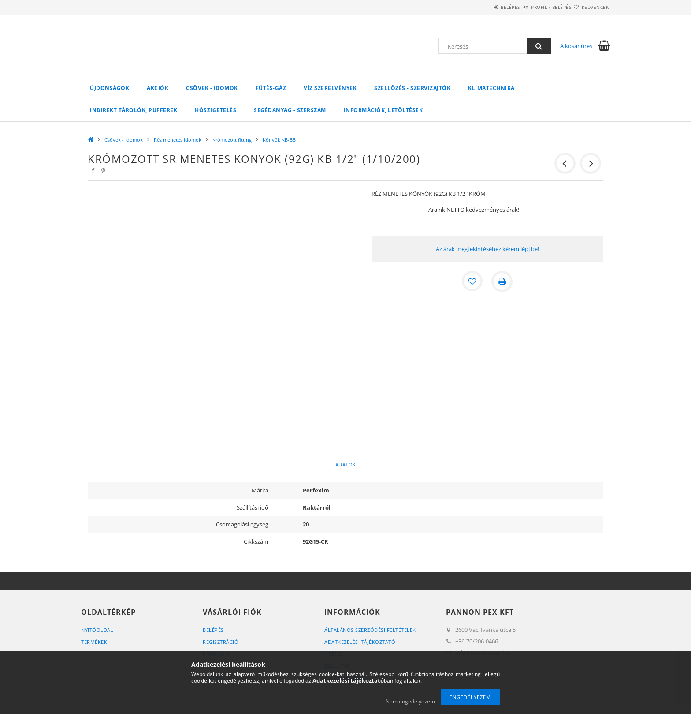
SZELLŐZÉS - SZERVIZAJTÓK (412, 88)
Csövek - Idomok (212, 88)
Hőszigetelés (215, 110)
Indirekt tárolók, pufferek (133, 110)
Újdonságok (109, 88)
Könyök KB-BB (279, 139)
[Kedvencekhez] (472, 281)
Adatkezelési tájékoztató (359, 642)
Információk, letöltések (383, 110)
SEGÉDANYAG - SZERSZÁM (290, 110)
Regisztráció (220, 642)
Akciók (157, 88)
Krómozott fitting (232, 139)
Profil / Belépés (535, 7)
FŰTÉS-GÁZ (271, 88)
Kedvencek (590, 7)
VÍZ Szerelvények (330, 88)
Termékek (94, 642)
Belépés (484, 7)
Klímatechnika (491, 88)
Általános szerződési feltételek (370, 630)
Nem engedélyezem (410, 701)
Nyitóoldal (97, 630)
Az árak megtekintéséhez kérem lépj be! (487, 249)
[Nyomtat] (502, 281)
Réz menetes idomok (177, 139)
